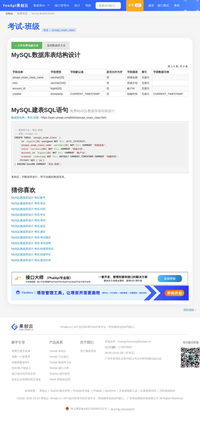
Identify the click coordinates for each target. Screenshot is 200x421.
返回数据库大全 (56, 45)
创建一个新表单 (21, 356)
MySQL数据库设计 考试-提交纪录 (31, 260)
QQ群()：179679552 (118, 347)
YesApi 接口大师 (59, 368)
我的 (88, 5)
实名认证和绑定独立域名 (26, 379)
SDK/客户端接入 (21, 368)
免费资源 (22, 13)
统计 (77, 5)
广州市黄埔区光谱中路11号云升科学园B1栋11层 (133, 358)
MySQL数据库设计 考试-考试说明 (31, 243)
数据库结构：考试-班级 (25, 117)
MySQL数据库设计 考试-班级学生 (31, 254)
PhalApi (97, 390)
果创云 (43, 390)
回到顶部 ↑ (190, 309)
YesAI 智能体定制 (59, 379)
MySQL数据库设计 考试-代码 (28, 208)
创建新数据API (20, 362)
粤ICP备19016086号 (123, 409)
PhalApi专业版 (81, 390)
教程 (177, 5)
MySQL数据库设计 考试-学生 (28, 214)
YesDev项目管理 (60, 390)
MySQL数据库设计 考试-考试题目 (31, 237)
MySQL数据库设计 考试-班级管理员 (32, 248)
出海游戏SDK (148, 390)
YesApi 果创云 (57, 350)
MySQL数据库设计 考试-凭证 (28, 203)
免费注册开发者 (21, 350)
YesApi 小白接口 (59, 356)
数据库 (39, 5)
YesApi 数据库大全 (60, 362)
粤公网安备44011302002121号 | (87, 409)
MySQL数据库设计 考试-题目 (28, 231)
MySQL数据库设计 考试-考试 (28, 220)
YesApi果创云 (15, 5)
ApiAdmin (110, 390)
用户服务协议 (88, 350)
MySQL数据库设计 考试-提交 (28, 226)
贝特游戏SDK (167, 390)
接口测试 (163, 5)
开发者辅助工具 (128, 390)
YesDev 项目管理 (59, 373)
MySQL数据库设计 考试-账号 (28, 197)
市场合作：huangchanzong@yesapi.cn (128, 341)
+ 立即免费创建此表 (27, 45)
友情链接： (31, 390)
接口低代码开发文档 (24, 373)
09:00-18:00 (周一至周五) (120, 352)
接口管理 (62, 5)
